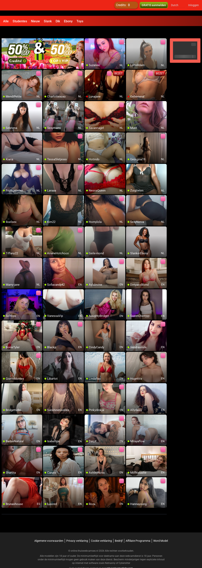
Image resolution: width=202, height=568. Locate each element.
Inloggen (193, 7)
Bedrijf (119, 530)
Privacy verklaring (77, 530)
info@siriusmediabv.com (120, 558)
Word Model (160, 530)
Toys (80, 21)
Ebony (68, 21)
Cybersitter (124, 553)
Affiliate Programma (138, 530)
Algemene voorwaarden (48, 530)
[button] (177, 8)
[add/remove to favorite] (88, 31)
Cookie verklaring (101, 530)
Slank (48, 21)
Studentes (20, 21)
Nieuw (35, 21)
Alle (6, 21)
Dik (58, 21)
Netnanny (110, 553)
